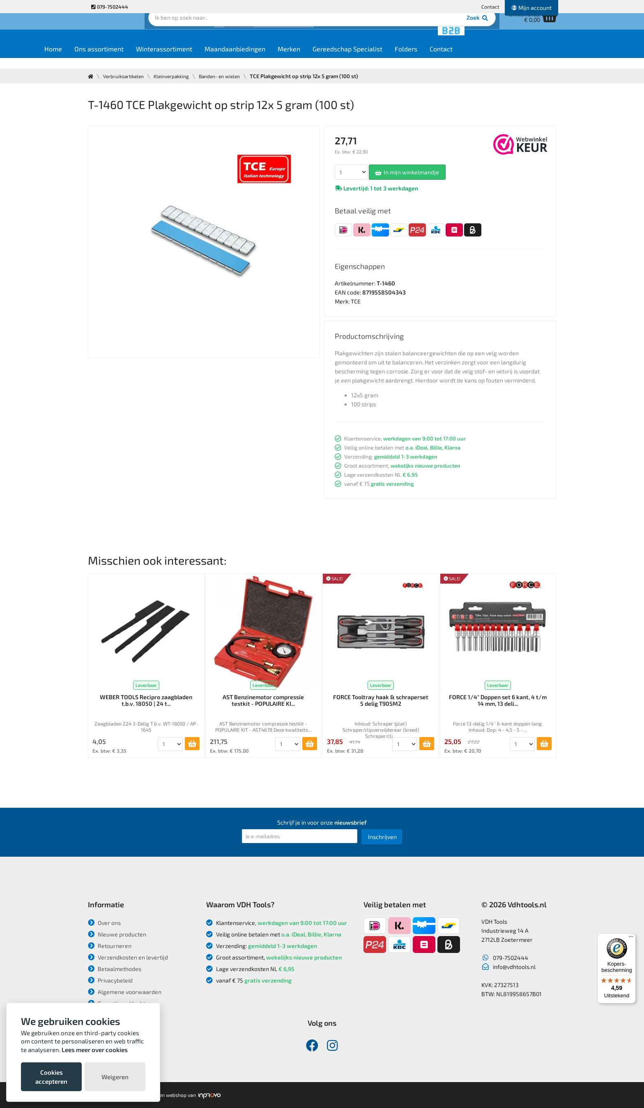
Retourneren (109, 945)
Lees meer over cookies (95, 1049)
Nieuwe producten (117, 934)
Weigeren (115, 1076)
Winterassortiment (214, 58)
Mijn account (531, 7)
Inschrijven (382, 836)
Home (103, 58)
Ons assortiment (148, 58)
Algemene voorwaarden (124, 991)
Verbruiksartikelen (126, 76)
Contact (490, 6)
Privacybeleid (110, 980)
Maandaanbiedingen (284, 58)
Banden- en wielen (231, 76)
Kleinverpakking (178, 76)
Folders (455, 58)
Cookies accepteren (51, 1077)
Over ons (104, 922)
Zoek (378, 31)
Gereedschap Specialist (397, 58)
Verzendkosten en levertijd (128, 957)
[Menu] (631, 938)
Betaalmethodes (114, 968)
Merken (338, 58)
